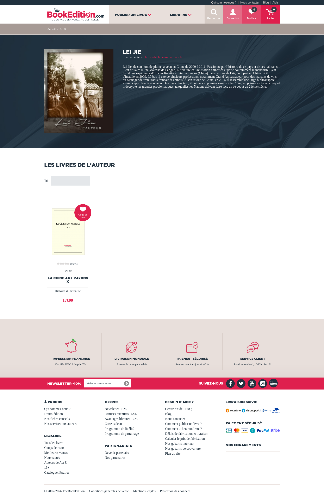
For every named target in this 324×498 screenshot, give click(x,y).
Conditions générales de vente (109, 491)
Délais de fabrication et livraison (186, 433)
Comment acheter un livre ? (183, 428)
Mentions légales (144, 491)
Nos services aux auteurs (60, 423)
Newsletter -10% (116, 409)
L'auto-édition (53, 414)
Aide (275, 2)
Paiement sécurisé (192, 358)
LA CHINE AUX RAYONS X (68, 279)
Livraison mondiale (131, 358)
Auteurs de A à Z (55, 462)
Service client (252, 358)
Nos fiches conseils (57, 419)
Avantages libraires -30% (121, 419)
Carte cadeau (113, 423)
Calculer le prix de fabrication (185, 438)
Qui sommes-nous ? (224, 2)
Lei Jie (67, 271)
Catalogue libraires (56, 472)
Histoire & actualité (68, 291)
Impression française (71, 358)
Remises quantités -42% (121, 414)
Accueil (51, 29)
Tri (46, 180)
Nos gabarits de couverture (183, 448)
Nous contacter (249, 2)
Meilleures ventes (56, 452)
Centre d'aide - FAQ (178, 409)
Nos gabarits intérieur (179, 443)
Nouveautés (52, 457)
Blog (266, 2)
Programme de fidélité (119, 428)
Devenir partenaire (117, 452)
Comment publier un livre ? (183, 423)
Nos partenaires (115, 457)
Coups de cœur (54, 447)
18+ (46, 467)
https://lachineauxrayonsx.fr (163, 57)
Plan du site (173, 453)
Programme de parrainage (122, 433)
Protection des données (175, 491)
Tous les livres (53, 442)
